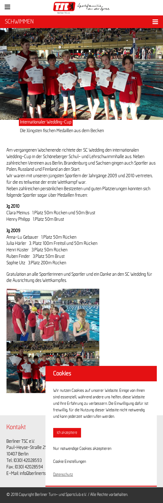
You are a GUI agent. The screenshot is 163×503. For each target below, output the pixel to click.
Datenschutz (63, 474)
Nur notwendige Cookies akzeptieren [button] (82, 448)
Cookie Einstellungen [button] (69, 461)
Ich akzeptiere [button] (67, 433)
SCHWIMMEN (19, 22)
